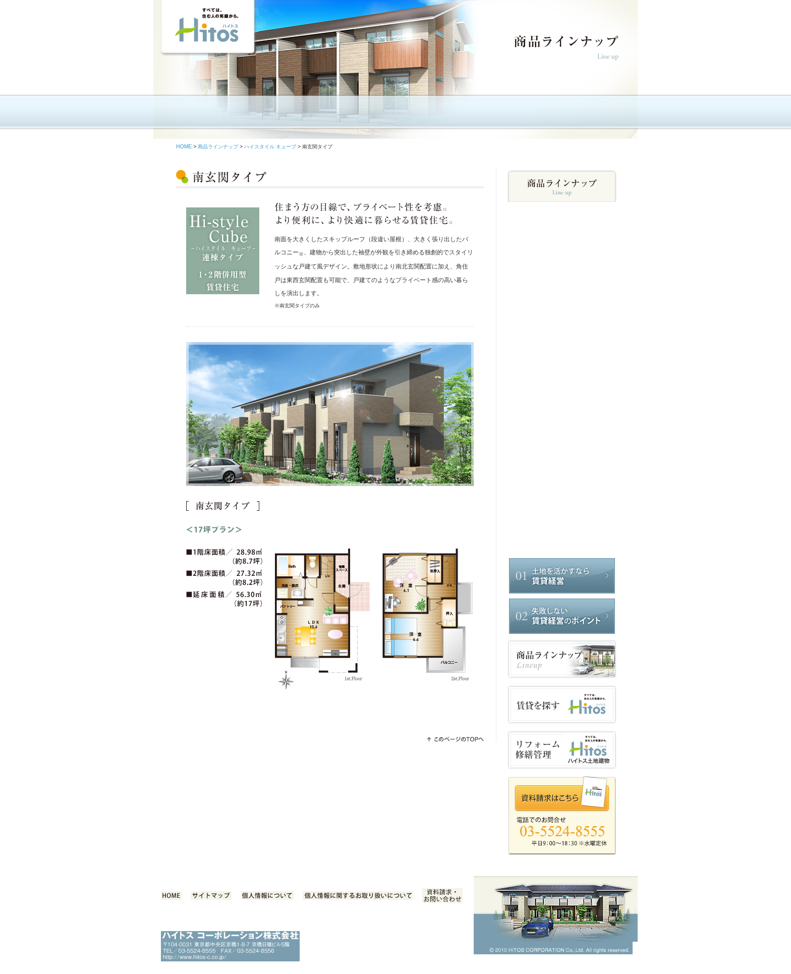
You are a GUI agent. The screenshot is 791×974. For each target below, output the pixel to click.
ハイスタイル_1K (561, 533)
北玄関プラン (561, 317)
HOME (194, 114)
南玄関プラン (561, 304)
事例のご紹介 (529, 114)
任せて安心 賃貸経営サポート (462, 114)
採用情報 (596, 114)
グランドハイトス (561, 477)
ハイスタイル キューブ (270, 146)
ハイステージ (561, 431)
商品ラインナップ (395, 114)
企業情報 (261, 114)
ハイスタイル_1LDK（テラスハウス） (561, 393)
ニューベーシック (561, 227)
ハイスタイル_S (561, 247)
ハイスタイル (561, 267)
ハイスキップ (561, 355)
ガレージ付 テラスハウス (561, 334)
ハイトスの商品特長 (328, 114)
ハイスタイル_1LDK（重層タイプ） (561, 513)
